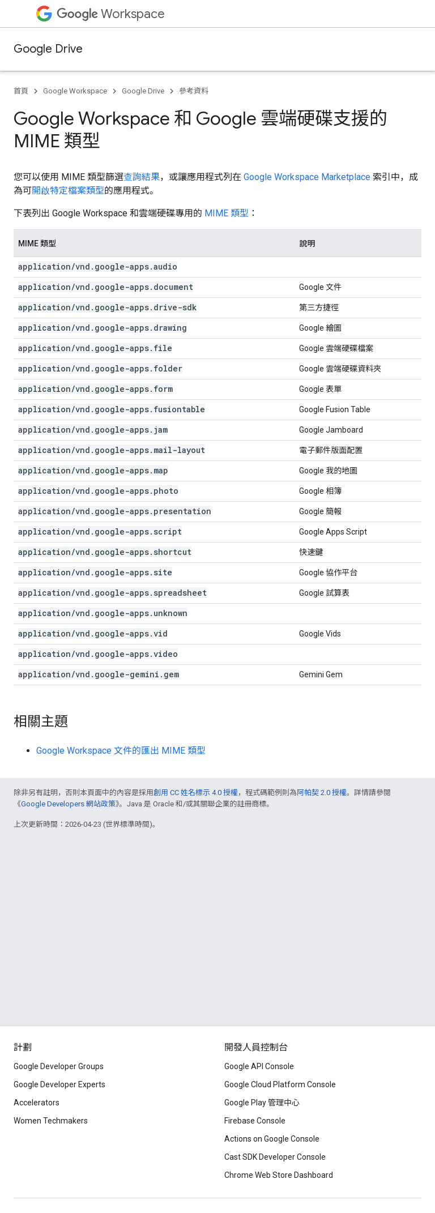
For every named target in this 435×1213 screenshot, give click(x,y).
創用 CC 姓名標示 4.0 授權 (195, 792)
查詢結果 (141, 177)
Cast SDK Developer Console (275, 1156)
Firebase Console (254, 1120)
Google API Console (259, 1066)
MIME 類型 (226, 213)
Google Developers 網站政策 (68, 804)
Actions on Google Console (271, 1138)
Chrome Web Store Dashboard (278, 1175)
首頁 (21, 91)
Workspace (111, 14)
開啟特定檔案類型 (68, 190)
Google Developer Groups (59, 1066)
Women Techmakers (51, 1120)
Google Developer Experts (59, 1084)
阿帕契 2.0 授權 (322, 792)
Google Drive (48, 49)
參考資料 (193, 91)
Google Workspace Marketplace (307, 177)
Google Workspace (75, 91)
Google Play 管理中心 (262, 1102)
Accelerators (36, 1102)
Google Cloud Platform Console (280, 1084)
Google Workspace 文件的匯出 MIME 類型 (121, 750)
